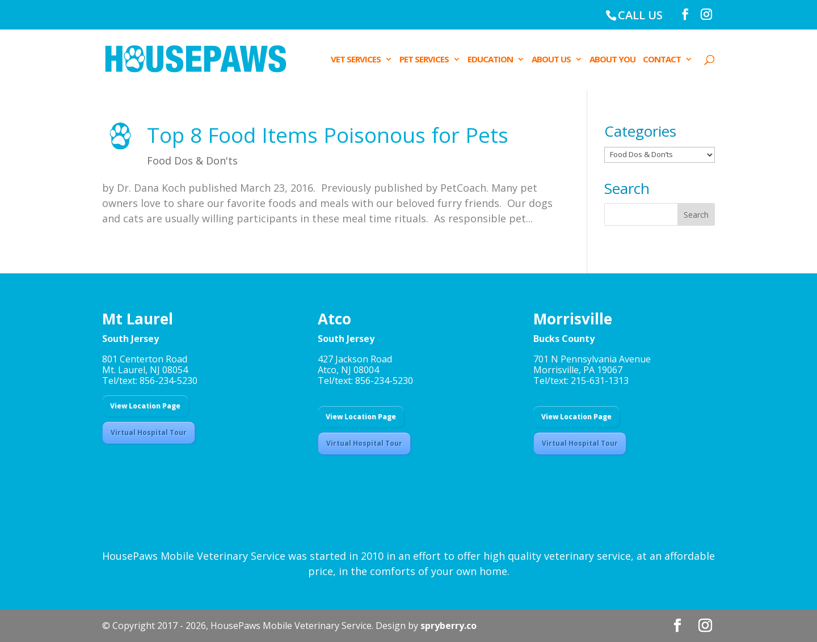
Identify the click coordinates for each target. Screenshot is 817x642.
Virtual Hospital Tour (149, 432)
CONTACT (662, 60)
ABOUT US (551, 60)
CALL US (640, 15)
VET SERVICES (356, 60)
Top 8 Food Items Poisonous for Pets (327, 134)
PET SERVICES (424, 60)
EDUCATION (490, 60)
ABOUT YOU (612, 60)
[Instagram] (706, 14)
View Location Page (145, 406)
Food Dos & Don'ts (192, 160)
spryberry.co (448, 625)
